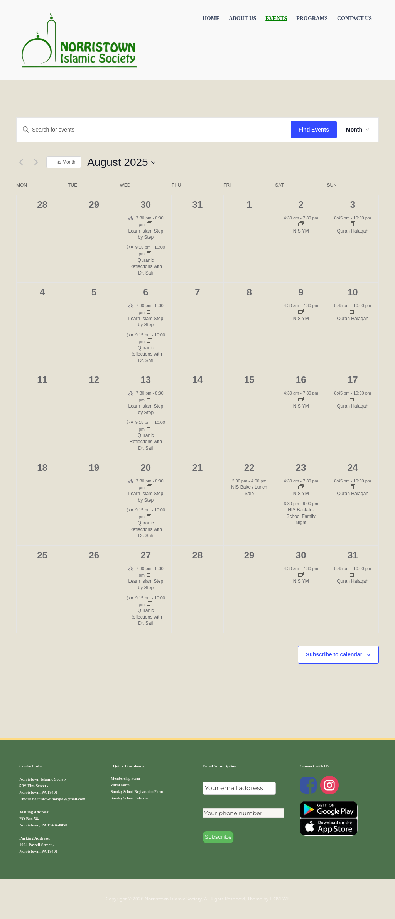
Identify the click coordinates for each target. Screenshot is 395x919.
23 (301, 467)
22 (249, 467)
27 (145, 555)
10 (353, 292)
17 (353, 379)
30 (145, 204)
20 (145, 467)
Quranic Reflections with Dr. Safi (146, 267)
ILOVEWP (279, 898)
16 (301, 379)
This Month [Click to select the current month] (63, 162)
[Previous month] (20, 162)
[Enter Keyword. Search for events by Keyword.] (154, 130)
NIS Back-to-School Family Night (301, 516)
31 (353, 555)
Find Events (314, 129)
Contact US (354, 18)
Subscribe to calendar (334, 654)
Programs (312, 18)
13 (145, 379)
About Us (242, 18)
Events (276, 18)
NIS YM (301, 231)
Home (211, 18)
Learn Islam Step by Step (145, 234)
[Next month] (36, 162)
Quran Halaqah (352, 231)
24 (353, 467)
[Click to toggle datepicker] (121, 162)
